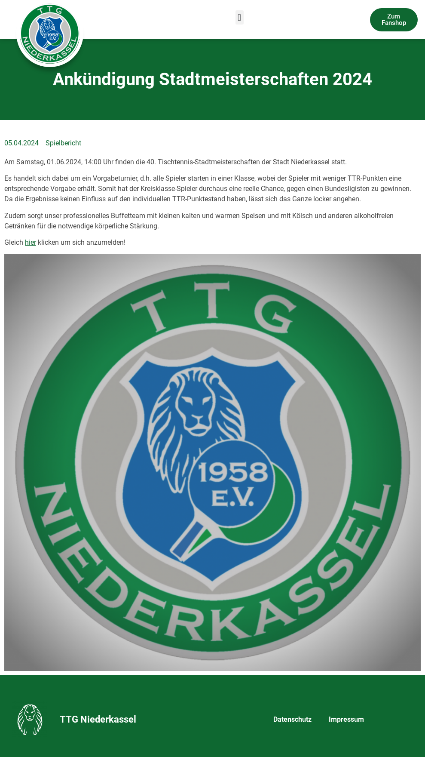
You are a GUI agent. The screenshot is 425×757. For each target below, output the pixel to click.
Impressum (346, 719)
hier (30, 242)
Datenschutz (292, 719)
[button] (239, 17)
